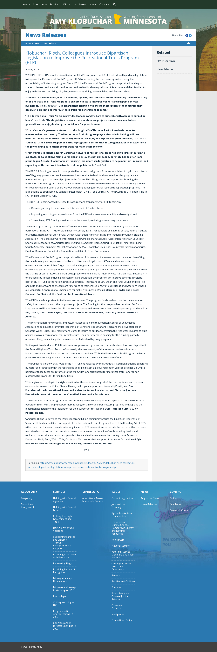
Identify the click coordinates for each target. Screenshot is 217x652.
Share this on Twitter (190, 35)
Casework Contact (180, 510)
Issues (83, 4)
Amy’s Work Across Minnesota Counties (93, 500)
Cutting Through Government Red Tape (62, 519)
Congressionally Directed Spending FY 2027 (64, 625)
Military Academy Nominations (62, 580)
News (93, 4)
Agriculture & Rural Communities (121, 515)
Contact (104, 4)
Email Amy (175, 504)
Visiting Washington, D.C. (64, 604)
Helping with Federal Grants (64, 509)
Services (55, 4)
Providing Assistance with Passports (64, 556)
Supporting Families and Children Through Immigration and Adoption (64, 542)
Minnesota (69, 4)
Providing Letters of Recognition (64, 571)
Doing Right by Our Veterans (63, 529)
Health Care (117, 539)
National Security (120, 545)
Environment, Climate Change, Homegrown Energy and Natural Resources (122, 528)
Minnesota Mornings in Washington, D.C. (64, 589)
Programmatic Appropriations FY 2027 (63, 614)
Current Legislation (122, 498)
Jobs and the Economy (118, 506)
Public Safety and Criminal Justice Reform (120, 596)
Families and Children (123, 581)
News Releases (45, 35)
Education (116, 587)
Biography (27, 498)
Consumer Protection (117, 607)
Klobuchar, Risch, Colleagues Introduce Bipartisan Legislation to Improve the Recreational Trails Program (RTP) (82, 57)
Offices (173, 498)
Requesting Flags (62, 563)
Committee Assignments (28, 506)
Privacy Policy (35, 646)
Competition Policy (121, 620)
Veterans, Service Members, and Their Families (122, 554)
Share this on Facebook (186, 35)
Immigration (118, 614)
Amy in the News (166, 60)
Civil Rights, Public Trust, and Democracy (121, 566)
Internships (59, 596)
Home (26, 4)
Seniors (115, 575)
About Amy (40, 4)
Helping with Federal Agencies (64, 500)
